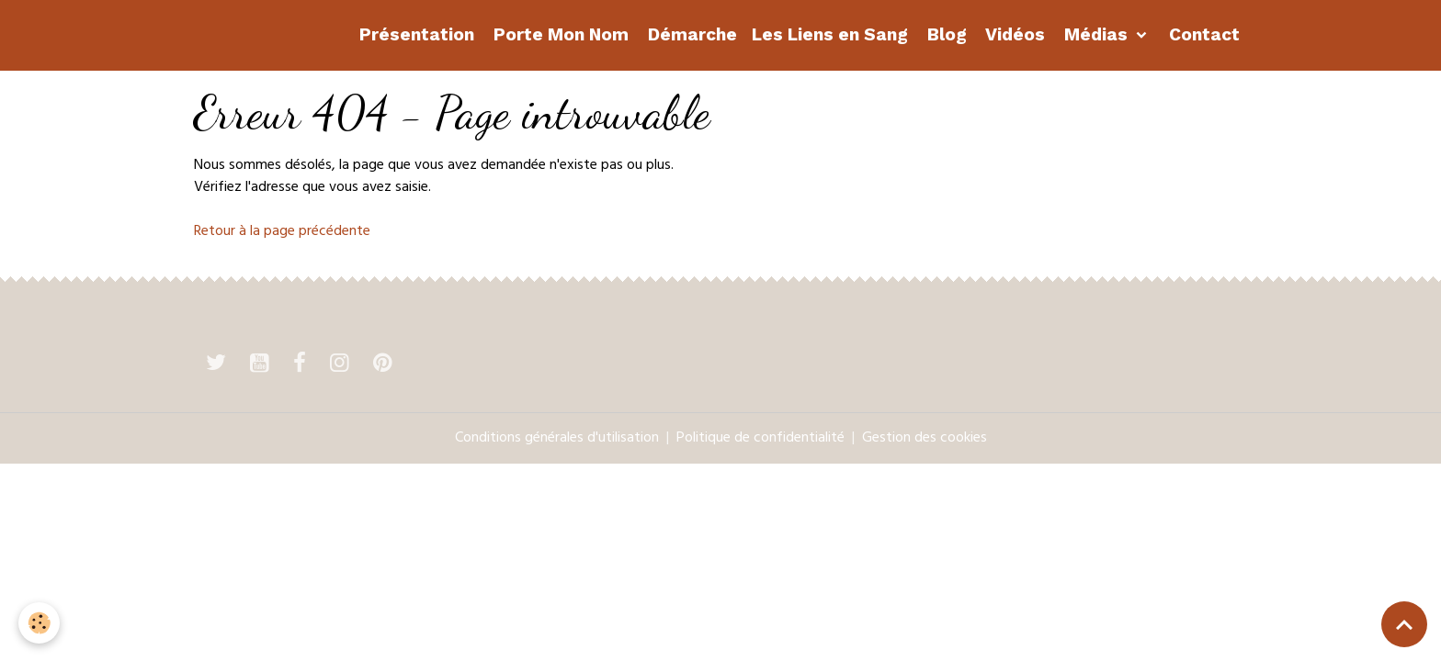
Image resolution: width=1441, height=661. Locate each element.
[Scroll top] (1404, 624)
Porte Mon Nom (559, 34)
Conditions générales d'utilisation (557, 439)
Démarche (690, 34)
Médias (1096, 34)
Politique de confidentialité (760, 439)
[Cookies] (39, 623)
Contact (1202, 34)
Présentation (414, 34)
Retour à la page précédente (282, 232)
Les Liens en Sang (830, 34)
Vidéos (1013, 34)
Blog (945, 34)
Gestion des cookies (924, 439)
